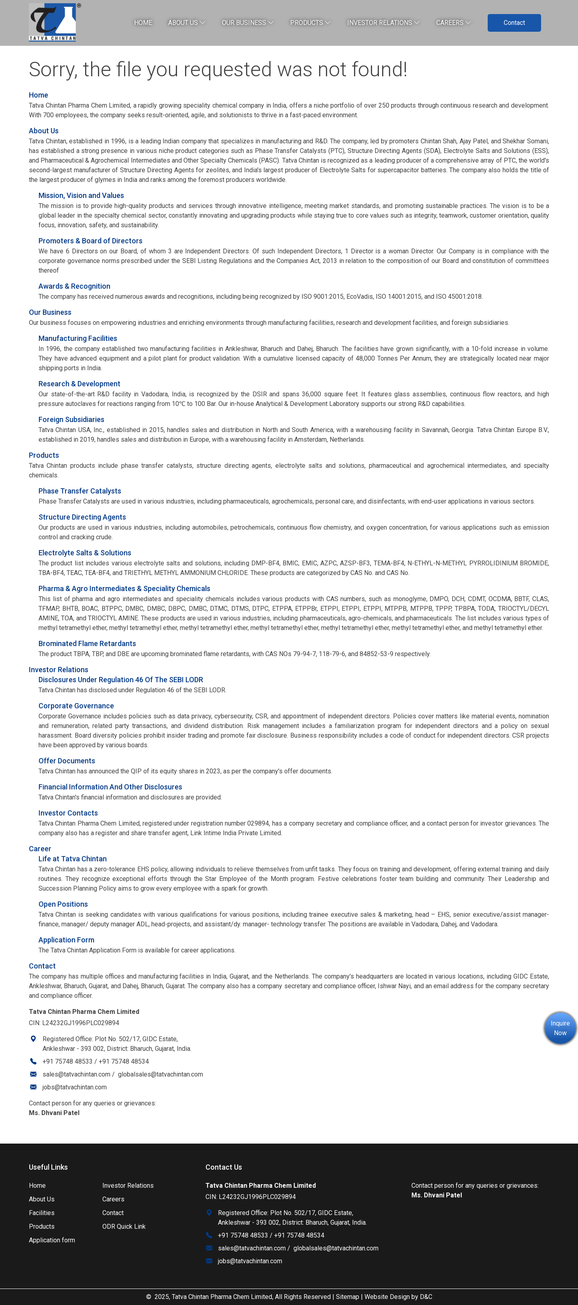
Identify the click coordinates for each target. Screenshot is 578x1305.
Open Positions (63, 904)
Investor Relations (58, 669)
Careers (454, 23)
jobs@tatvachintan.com (75, 1087)
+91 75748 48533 (68, 1061)
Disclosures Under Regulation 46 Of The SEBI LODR (121, 679)
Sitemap (347, 1297)
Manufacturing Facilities (78, 338)
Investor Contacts (68, 813)
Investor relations (383, 23)
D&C (426, 1297)
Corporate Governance (76, 705)
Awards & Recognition (74, 286)
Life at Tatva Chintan (73, 858)
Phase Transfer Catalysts (80, 491)
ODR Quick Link (124, 1226)
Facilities (42, 1213)
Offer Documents (67, 760)
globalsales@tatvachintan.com (160, 1074)
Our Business (248, 23)
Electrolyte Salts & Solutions (85, 553)
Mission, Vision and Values (81, 195)
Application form (52, 1240)
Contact (514, 23)
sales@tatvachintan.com (76, 1074)
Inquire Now (560, 1028)
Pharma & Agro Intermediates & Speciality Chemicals (124, 588)
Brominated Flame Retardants (87, 643)
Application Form (66, 940)
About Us (187, 23)
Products (310, 23)
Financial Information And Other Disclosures (110, 787)
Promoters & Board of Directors (90, 241)
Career (40, 848)
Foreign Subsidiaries (71, 419)
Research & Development (79, 383)
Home (143, 23)
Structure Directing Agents (82, 517)
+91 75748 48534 (124, 1061)
